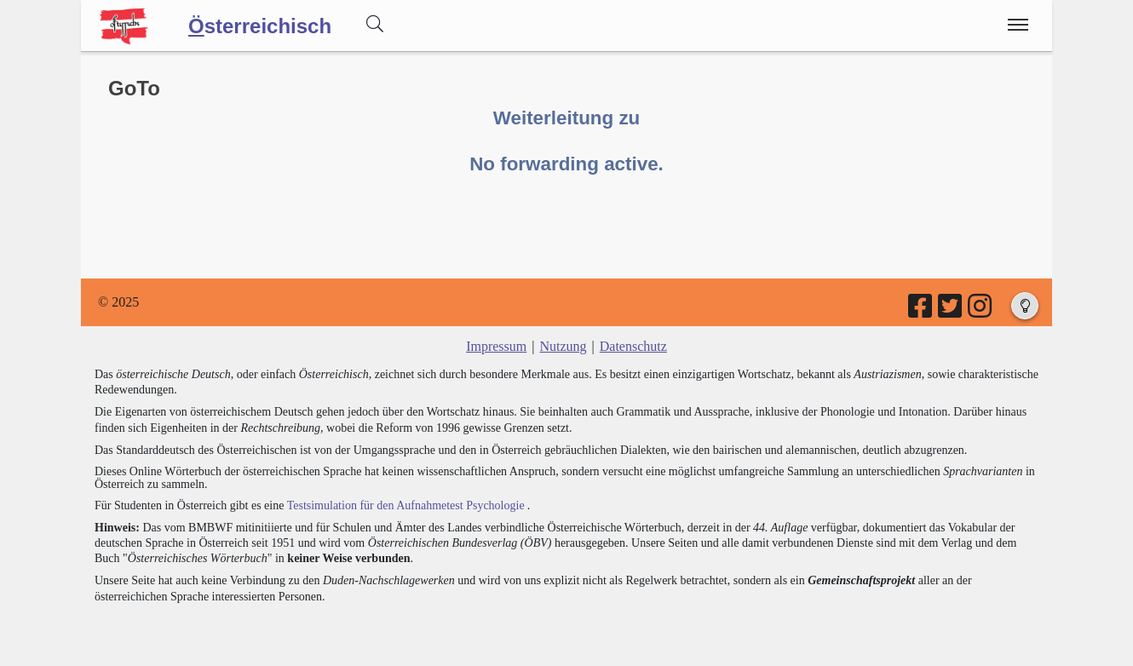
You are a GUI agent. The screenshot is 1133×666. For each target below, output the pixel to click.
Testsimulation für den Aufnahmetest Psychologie (406, 505)
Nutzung (562, 346)
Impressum (496, 346)
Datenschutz (633, 346)
